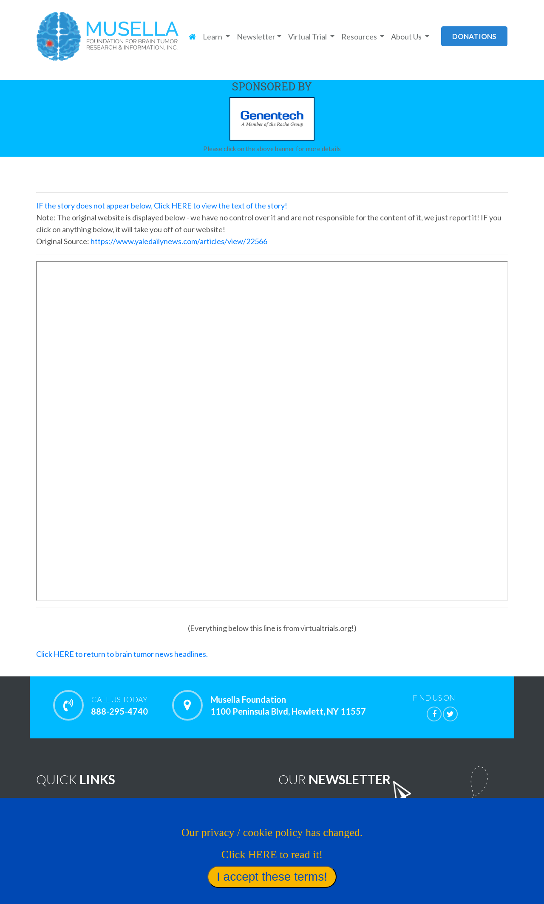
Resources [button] (359, 36)
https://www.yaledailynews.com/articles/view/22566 (179, 241)
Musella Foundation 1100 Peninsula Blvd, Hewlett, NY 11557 (288, 705)
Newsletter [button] (256, 36)
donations (474, 36)
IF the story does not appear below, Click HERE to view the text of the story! (161, 205)
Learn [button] (213, 36)
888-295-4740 (119, 705)
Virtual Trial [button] (308, 36)
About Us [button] (407, 36)
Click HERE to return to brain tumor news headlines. (122, 654)
